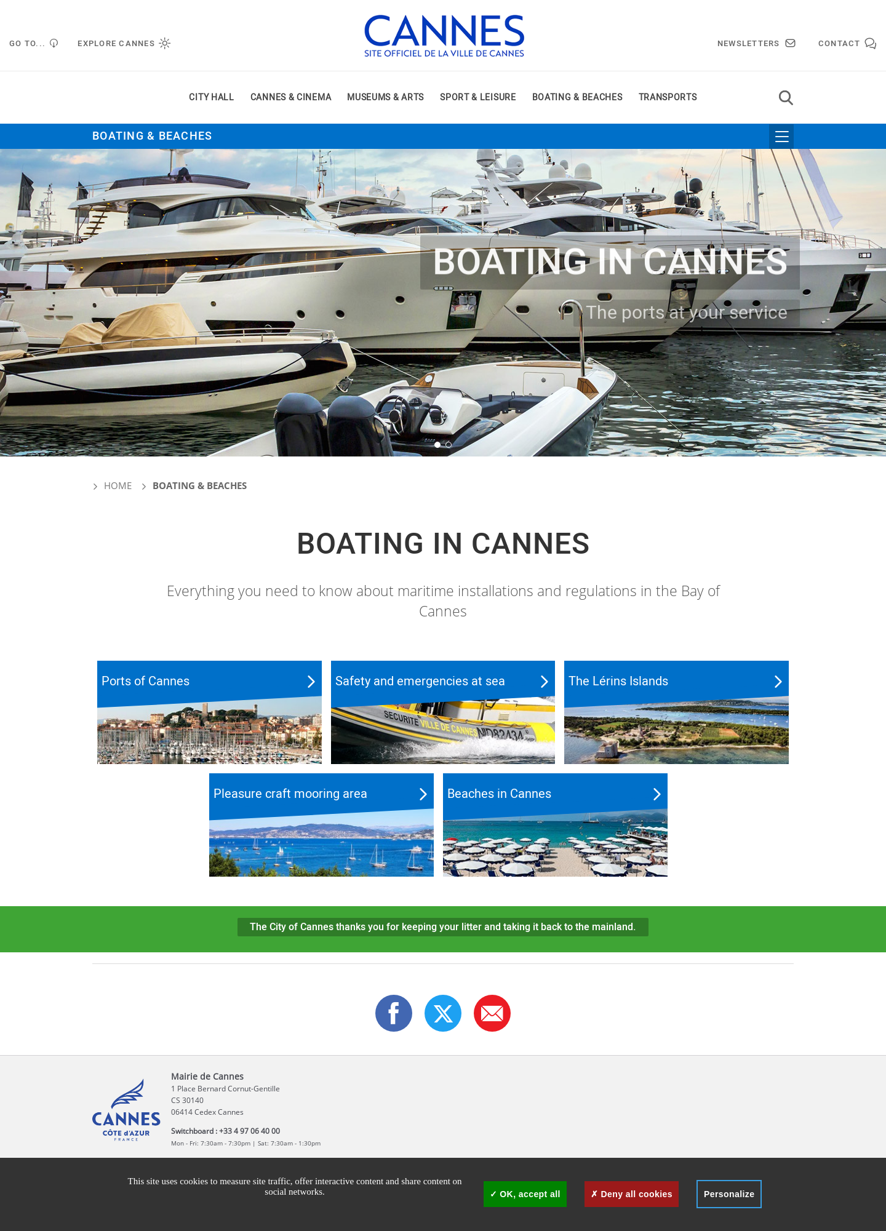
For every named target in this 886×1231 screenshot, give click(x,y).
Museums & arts (385, 97)
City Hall (211, 97)
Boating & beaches (577, 97)
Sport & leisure (478, 97)
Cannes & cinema (291, 97)
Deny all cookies (631, 1194)
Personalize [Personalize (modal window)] (729, 1194)
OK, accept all (525, 1194)
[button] (437, 445)
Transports (668, 97)
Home (112, 485)
